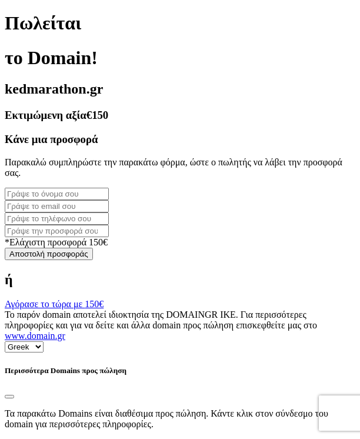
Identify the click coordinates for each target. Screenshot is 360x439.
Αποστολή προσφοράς (48, 254)
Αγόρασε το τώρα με (54, 304)
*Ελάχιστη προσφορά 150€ (56, 242)
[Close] (9, 396)
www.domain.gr (35, 336)
